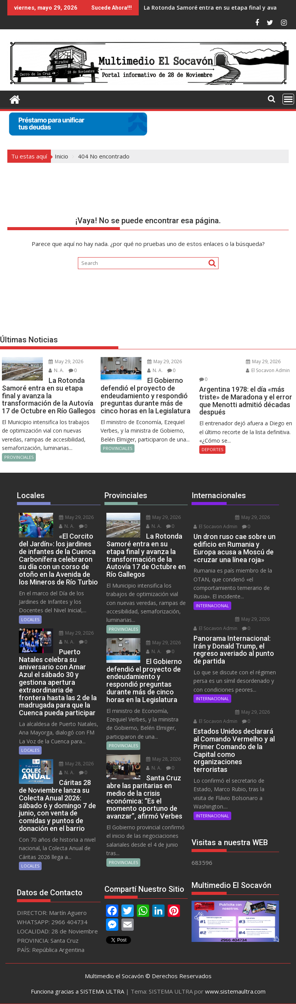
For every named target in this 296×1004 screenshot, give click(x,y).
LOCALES (30, 619)
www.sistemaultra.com (235, 991)
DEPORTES (212, 449)
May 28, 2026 (76, 763)
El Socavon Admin (268, 370)
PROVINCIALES (19, 457)
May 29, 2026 (66, 361)
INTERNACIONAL (212, 605)
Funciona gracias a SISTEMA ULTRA (77, 991)
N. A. (56, 370)
